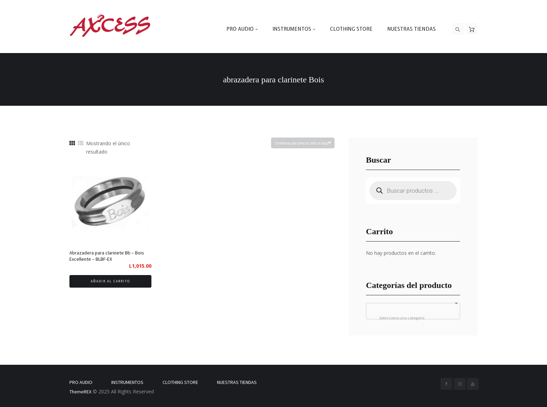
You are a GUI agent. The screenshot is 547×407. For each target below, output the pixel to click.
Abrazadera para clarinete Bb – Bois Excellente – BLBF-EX (106, 256)
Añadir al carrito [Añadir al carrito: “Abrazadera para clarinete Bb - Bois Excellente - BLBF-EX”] (110, 281)
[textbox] (413, 318)
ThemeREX (80, 391)
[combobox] (413, 311)
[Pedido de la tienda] (303, 143)
